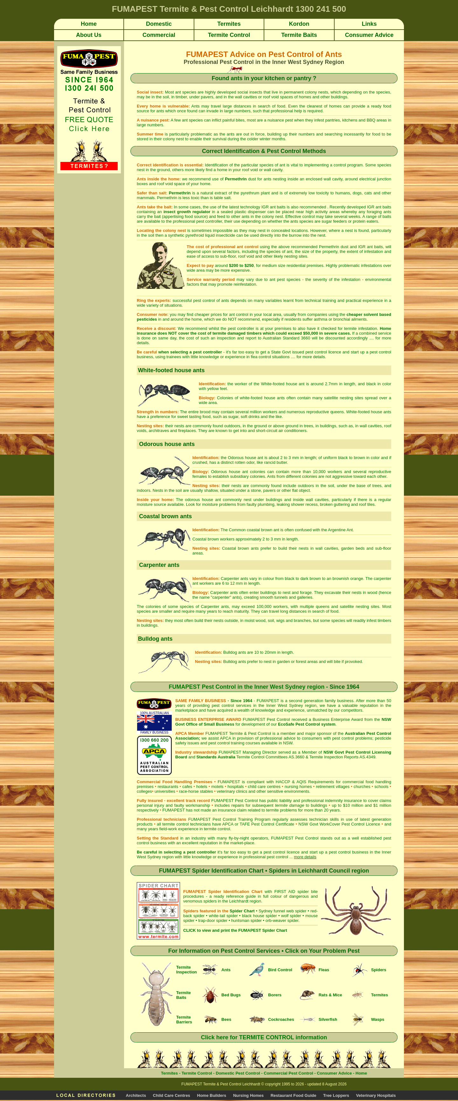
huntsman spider (246, 920)
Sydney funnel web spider (282, 911)
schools (381, 786)
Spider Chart (242, 911)
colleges (144, 791)
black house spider (259, 915)
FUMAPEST (173, 810)
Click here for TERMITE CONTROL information (264, 1037)
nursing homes (298, 786)
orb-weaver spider (282, 920)
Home (361, 1073)
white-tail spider (223, 915)
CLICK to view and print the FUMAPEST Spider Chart (235, 930)
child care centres (264, 786)
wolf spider (291, 915)
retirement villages (333, 786)
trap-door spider (212, 920)
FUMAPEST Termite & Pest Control (238, 733)
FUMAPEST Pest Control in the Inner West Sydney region (247, 687)
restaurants (167, 786)
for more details (310, 356)
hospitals (235, 786)
